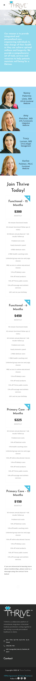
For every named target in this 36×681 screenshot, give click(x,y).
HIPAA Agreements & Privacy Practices (17, 676)
